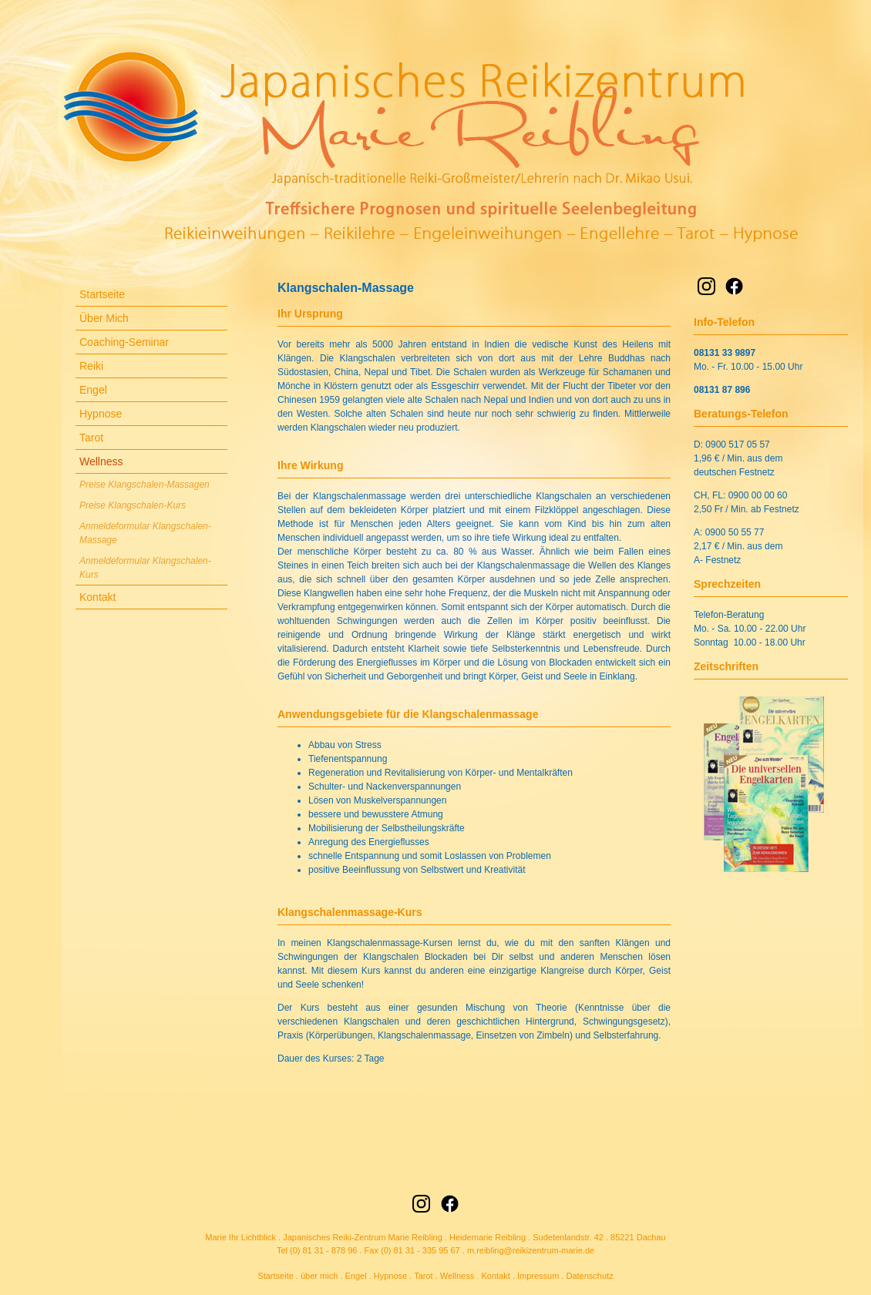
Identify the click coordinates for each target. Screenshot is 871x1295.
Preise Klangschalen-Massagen (144, 484)
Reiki (91, 366)
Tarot (91, 437)
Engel (93, 390)
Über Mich (104, 318)
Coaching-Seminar (124, 342)
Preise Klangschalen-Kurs (132, 505)
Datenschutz (589, 1275)
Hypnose (100, 414)
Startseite (102, 294)
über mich (319, 1275)
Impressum (538, 1275)
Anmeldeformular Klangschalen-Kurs (145, 567)
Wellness (101, 461)
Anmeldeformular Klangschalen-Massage (145, 533)
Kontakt (97, 597)
